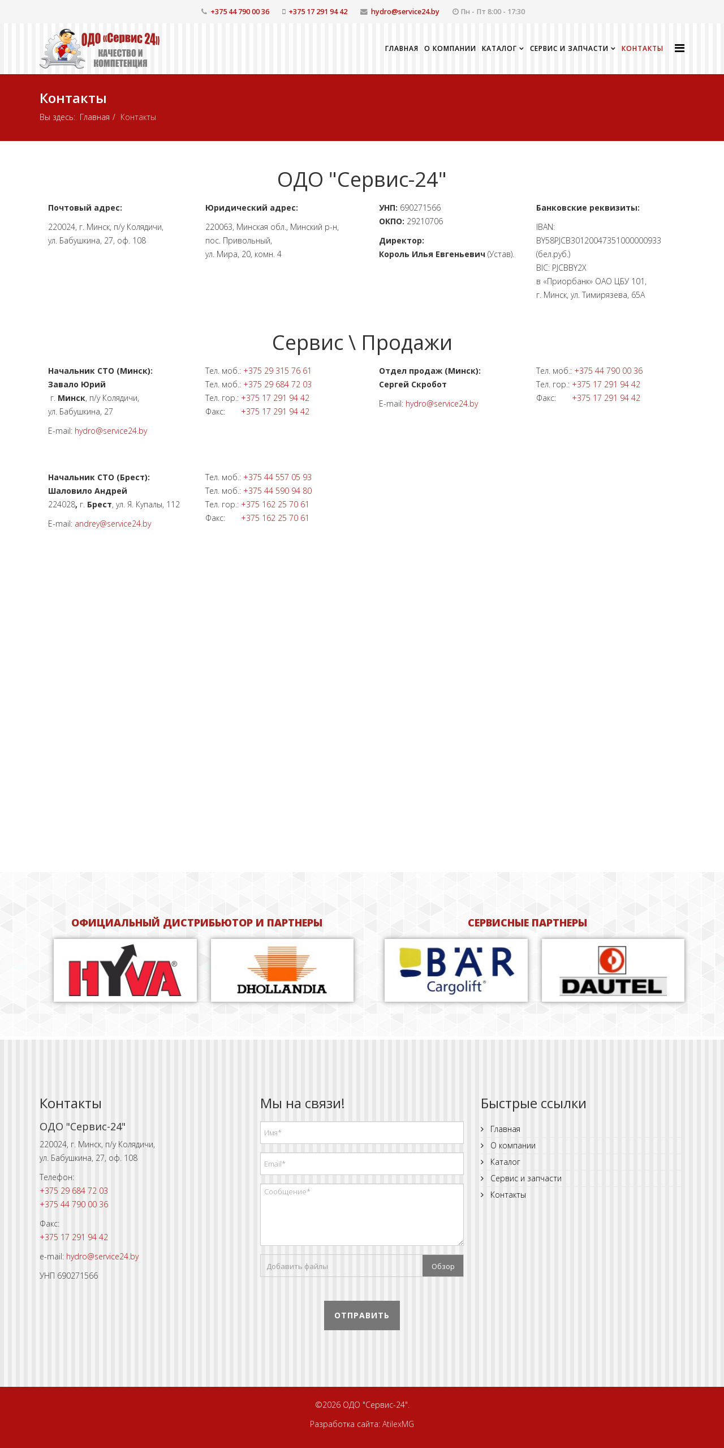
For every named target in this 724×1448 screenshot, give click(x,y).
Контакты (642, 48)
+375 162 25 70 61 (275, 504)
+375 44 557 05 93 (277, 477)
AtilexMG (398, 1424)
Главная (402, 48)
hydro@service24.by (405, 11)
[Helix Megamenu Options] (679, 47)
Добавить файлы (297, 1266)
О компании (450, 48)
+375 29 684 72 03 (277, 384)
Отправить (362, 1315)
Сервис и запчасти (569, 48)
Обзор (443, 1266)
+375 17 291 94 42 (317, 11)
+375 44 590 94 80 (277, 490)
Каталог (499, 48)
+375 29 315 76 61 (277, 370)
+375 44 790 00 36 (239, 11)
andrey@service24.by (113, 523)
